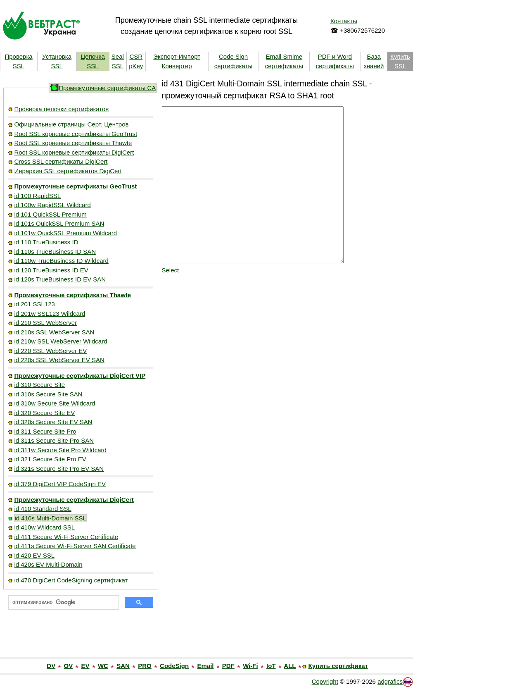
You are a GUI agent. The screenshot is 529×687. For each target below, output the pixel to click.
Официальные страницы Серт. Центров (71, 124)
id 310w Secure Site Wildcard (54, 403)
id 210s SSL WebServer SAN (54, 332)
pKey (136, 65)
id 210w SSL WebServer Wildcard (60, 341)
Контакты (343, 20)
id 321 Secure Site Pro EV (50, 459)
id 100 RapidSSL (37, 195)
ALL (290, 665)
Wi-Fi (250, 665)
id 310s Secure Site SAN (48, 394)
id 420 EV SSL (34, 555)
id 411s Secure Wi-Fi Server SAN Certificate (74, 545)
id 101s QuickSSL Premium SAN (59, 223)
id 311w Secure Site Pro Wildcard (60, 449)
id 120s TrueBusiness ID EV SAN (60, 279)
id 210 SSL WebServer (45, 322)
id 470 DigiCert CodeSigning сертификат (71, 580)
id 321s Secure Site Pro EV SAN (59, 468)
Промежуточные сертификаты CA (107, 87)
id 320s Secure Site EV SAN (53, 421)
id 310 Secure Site (39, 384)
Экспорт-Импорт (176, 56)
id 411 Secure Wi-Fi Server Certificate (66, 536)
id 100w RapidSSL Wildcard (52, 204)
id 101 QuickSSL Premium (50, 214)
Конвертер (177, 65)
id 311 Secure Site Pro (45, 431)
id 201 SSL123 (34, 304)
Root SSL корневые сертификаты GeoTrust (75, 133)
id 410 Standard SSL (42, 508)
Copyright (325, 681)
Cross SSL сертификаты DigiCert (60, 161)
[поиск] (62, 603)
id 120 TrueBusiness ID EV (51, 270)
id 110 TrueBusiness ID (46, 242)
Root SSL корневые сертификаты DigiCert (74, 152)
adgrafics (390, 681)
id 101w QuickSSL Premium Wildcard (65, 232)
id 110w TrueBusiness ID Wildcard (61, 260)
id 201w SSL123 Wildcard (49, 313)
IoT (271, 665)
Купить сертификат (338, 665)
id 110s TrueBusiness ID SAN (55, 251)
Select (170, 270)
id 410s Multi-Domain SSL (50, 518)
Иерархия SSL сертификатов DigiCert (67, 170)
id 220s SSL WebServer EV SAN (59, 359)
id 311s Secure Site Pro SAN (54, 440)
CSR (135, 56)
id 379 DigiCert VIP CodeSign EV (60, 483)
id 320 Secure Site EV (44, 412)
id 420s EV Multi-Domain (48, 564)
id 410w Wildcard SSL (44, 527)
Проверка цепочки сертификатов (61, 108)
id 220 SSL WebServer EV (50, 350)
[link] (80, 639)
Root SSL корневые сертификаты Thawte (73, 142)
